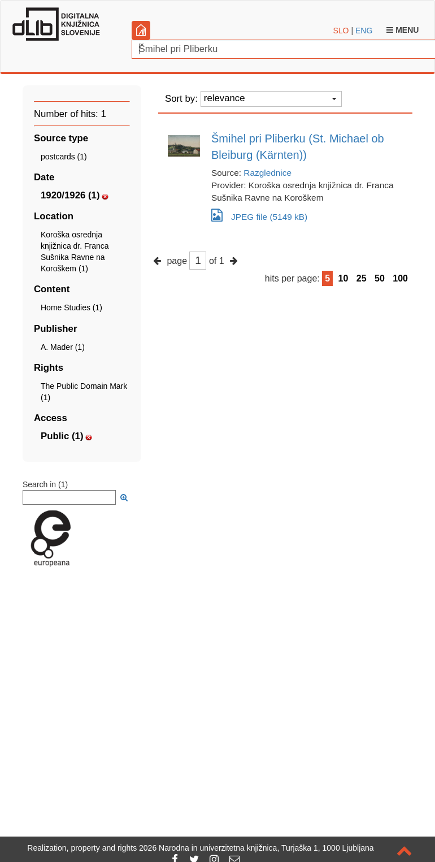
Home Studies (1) (71, 307)
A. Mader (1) (63, 347)
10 (343, 278)
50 (380, 278)
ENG (363, 30)
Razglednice (267, 172)
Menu (402, 29)
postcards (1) (64, 156)
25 (361, 278)
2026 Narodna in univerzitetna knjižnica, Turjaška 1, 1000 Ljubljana (256, 847)
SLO (341, 30)
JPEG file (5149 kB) (259, 215)
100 (400, 278)
